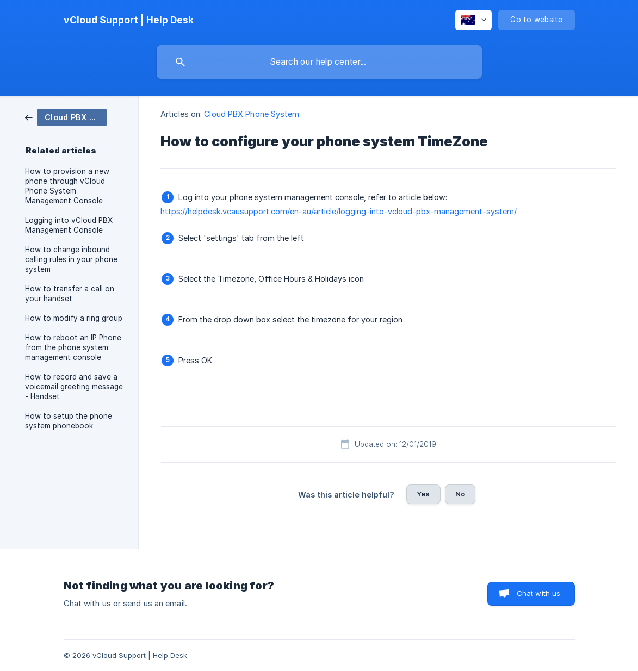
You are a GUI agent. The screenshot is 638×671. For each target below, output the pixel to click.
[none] (129, 20)
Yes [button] (423, 493)
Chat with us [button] (539, 593)
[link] (66, 116)
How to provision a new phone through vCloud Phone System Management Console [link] (67, 186)
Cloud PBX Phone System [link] (251, 114)
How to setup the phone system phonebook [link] (68, 421)
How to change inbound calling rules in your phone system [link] (71, 259)
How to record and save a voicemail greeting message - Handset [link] (74, 386)
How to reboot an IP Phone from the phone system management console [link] (73, 347)
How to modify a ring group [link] (73, 318)
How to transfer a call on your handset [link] (69, 293)
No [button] (460, 493)
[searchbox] (319, 62)
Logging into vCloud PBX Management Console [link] (69, 225)
